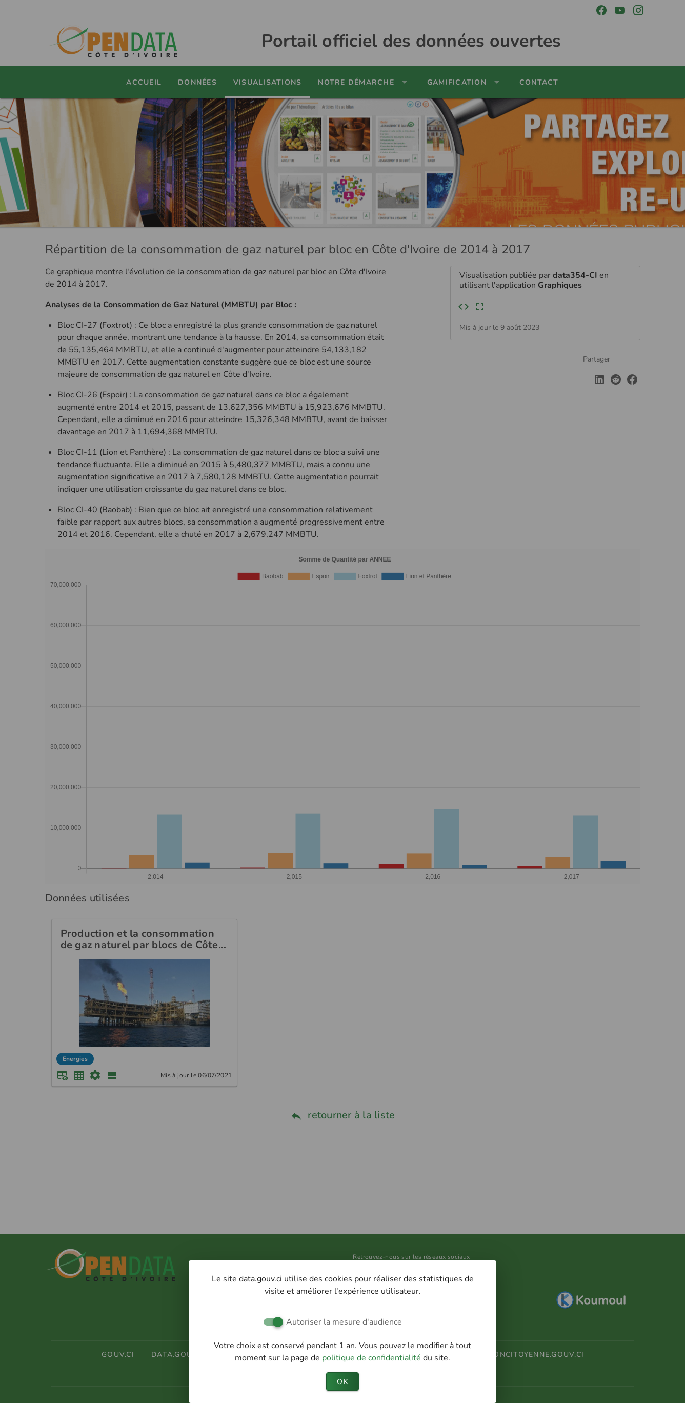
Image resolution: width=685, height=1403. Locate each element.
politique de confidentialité (372, 1358)
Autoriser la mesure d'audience (344, 1322)
